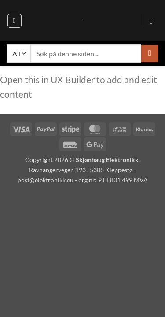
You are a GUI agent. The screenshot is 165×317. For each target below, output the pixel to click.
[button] (14, 21)
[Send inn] (149, 53)
